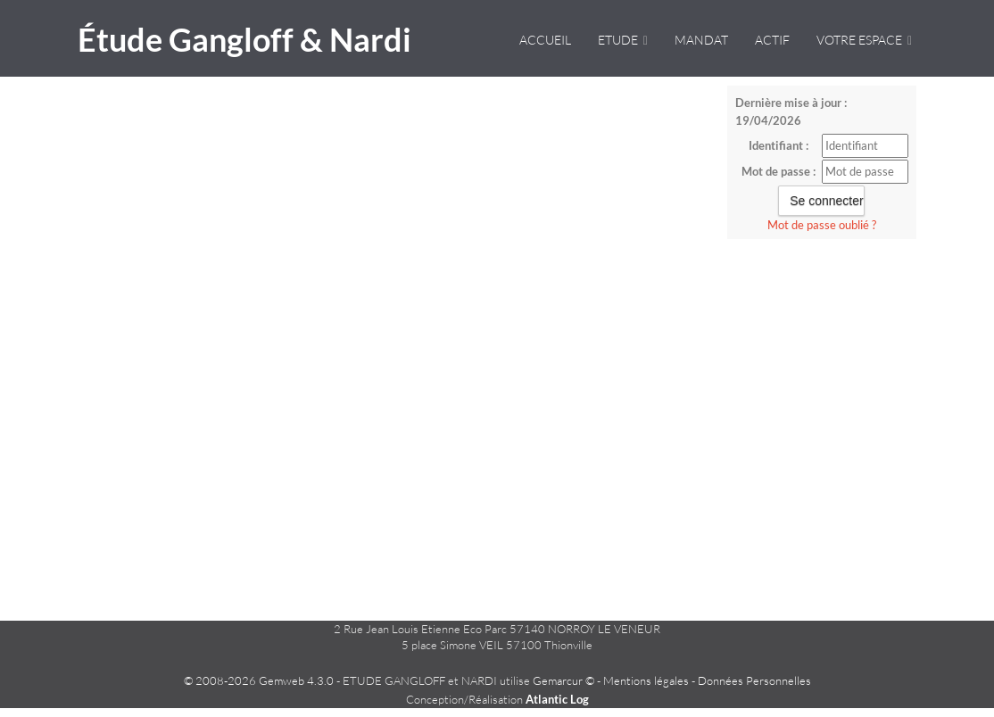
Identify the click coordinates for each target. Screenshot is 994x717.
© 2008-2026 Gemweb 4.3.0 (259, 680)
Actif (772, 39)
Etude (623, 39)
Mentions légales (646, 680)
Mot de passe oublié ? (821, 225)
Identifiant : (778, 145)
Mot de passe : (778, 171)
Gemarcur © (563, 680)
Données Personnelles (754, 680)
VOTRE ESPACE (864, 39)
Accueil (545, 39)
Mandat (701, 39)
